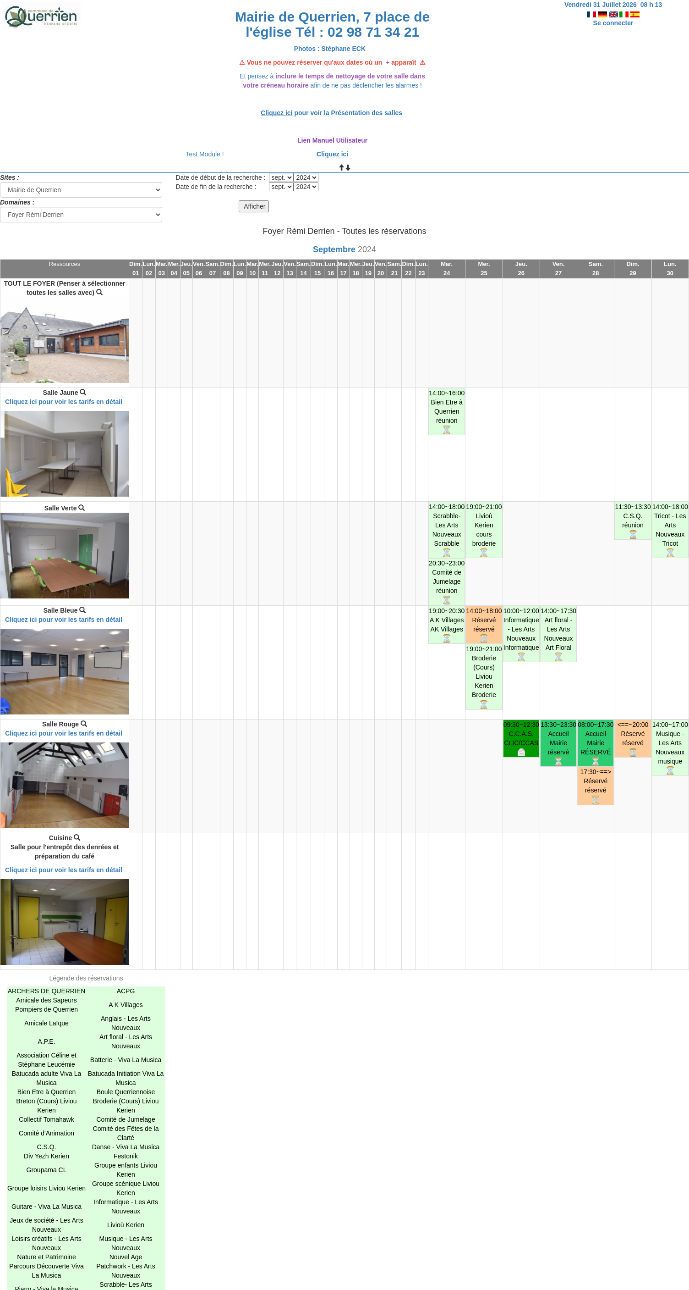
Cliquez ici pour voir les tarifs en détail (63, 401)
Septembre (334, 249)
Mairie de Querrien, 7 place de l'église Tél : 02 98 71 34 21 (332, 24)
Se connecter (613, 23)
